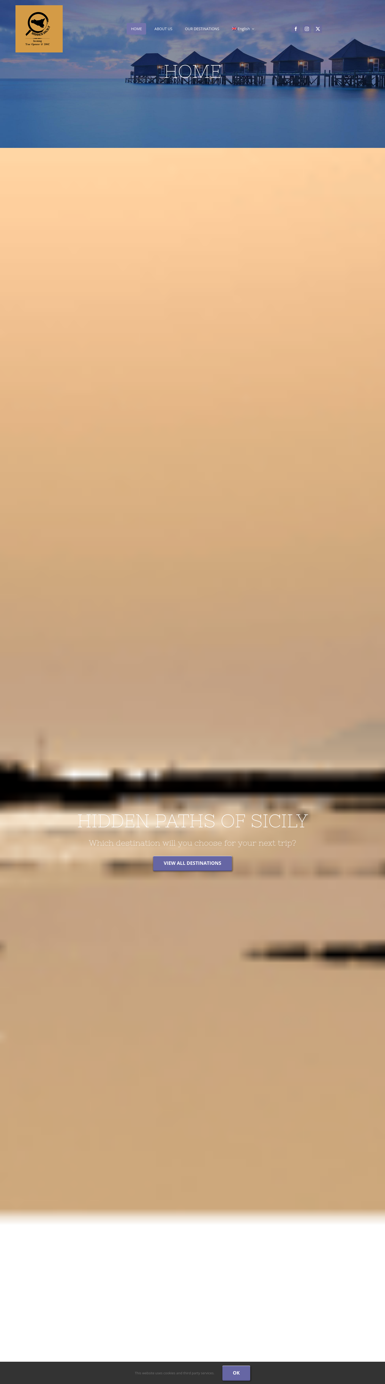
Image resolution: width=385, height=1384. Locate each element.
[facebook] (296, 29)
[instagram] (307, 29)
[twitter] (318, 29)
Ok (236, 1373)
